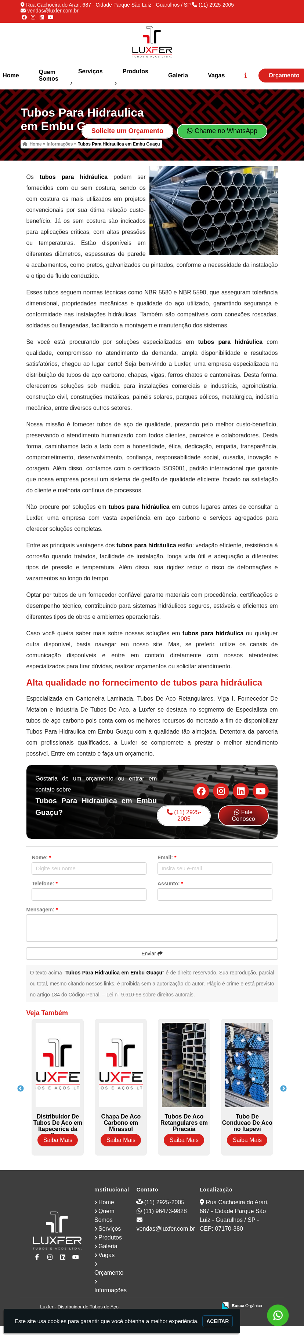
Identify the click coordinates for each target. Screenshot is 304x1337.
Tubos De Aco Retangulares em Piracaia (184, 1122)
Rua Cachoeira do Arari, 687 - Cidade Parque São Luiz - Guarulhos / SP (108, 5)
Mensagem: (42, 909)
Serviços (90, 71)
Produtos (135, 71)
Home (106, 1202)
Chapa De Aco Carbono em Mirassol (121, 1122)
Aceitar (217, 1321)
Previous (20, 1088)
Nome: (41, 857)
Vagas (216, 75)
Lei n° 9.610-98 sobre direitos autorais (149, 995)
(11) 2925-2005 (216, 5)
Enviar (152, 953)
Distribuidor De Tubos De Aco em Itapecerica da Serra (57, 1125)
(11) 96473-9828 (165, 1211)
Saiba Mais (57, 1140)
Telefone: (45, 883)
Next (283, 1088)
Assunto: (170, 883)
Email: (167, 857)
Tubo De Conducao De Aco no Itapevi (247, 1122)
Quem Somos (48, 75)
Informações (110, 1290)
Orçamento (108, 1273)
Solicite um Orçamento (127, 131)
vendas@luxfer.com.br (53, 11)
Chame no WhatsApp (222, 131)
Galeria (178, 75)
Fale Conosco (243, 815)
